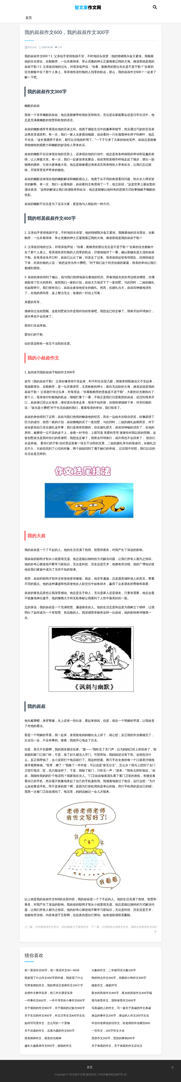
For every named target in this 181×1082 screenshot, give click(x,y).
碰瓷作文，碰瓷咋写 (104, 985)
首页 (28, 18)
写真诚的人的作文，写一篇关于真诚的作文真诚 (121, 1008)
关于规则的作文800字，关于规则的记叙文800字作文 (55, 1009)
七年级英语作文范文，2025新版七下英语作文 (62, 926)
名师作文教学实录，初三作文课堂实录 (49, 992)
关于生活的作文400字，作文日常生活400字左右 (55, 1015)
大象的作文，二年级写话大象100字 (114, 970)
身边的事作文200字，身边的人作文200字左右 (120, 1015)
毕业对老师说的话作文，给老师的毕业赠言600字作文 (121, 1024)
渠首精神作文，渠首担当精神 (43, 1038)
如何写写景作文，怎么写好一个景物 (47, 1023)
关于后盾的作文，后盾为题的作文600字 (50, 1030)
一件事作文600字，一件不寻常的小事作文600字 (55, 1000)
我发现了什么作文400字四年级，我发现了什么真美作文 (54, 979)
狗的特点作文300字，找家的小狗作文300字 (119, 977)
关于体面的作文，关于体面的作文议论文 (117, 1045)
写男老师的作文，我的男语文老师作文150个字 (54, 985)
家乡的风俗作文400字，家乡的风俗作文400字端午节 (122, 994)
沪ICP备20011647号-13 (112, 1074)
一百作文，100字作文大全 (108, 1030)
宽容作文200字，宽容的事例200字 (113, 1038)
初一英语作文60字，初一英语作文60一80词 (52, 970)
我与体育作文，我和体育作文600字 (114, 1000)
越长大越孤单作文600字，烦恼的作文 (48, 1045)
